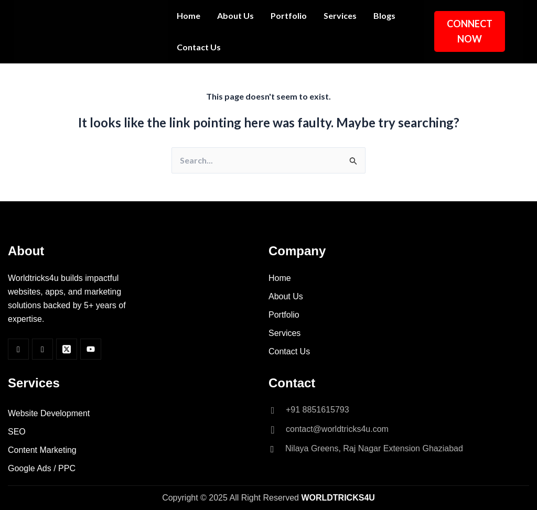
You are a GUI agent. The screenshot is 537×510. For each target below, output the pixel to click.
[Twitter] (66, 349)
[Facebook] (18, 349)
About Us (235, 15)
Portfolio (289, 15)
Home (188, 15)
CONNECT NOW (469, 31)
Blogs (384, 15)
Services (340, 15)
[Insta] (42, 349)
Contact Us (199, 47)
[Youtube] (90, 349)
